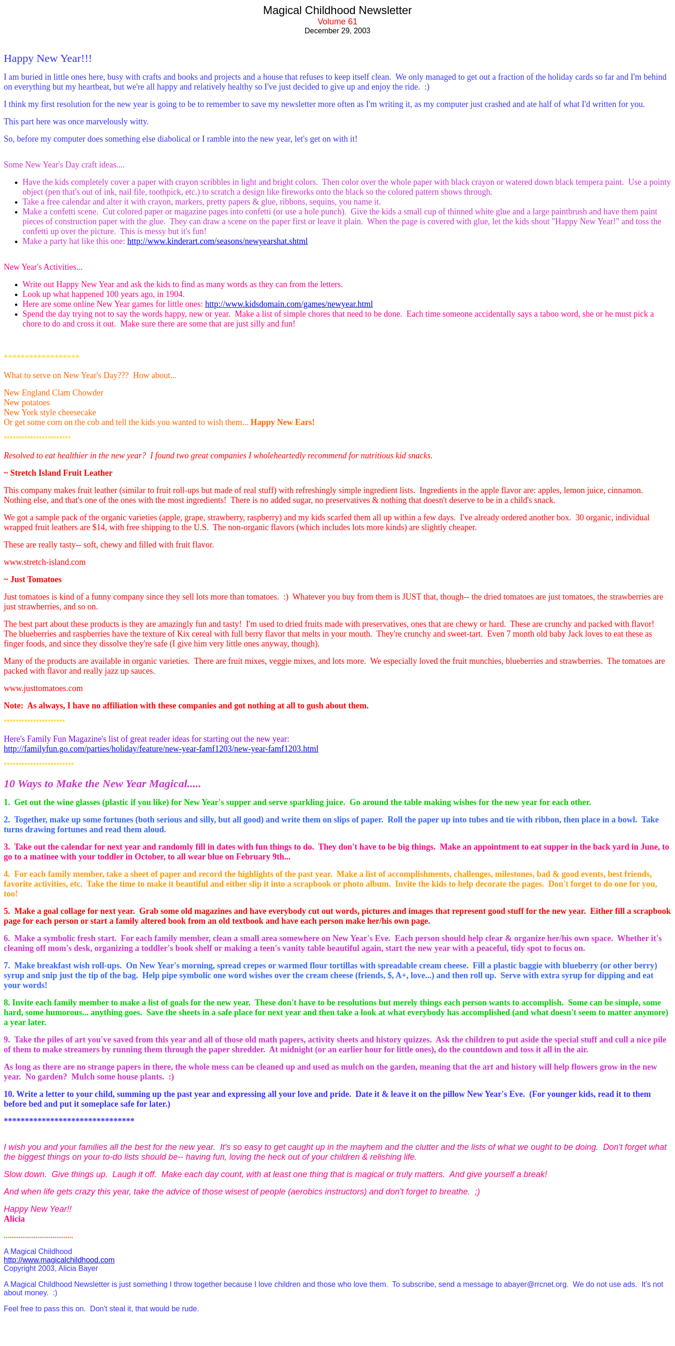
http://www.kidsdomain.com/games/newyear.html (289, 304)
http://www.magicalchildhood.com (59, 1260)
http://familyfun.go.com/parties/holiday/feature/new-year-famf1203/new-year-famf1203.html (161, 748)
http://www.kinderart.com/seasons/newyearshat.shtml (217, 241)
